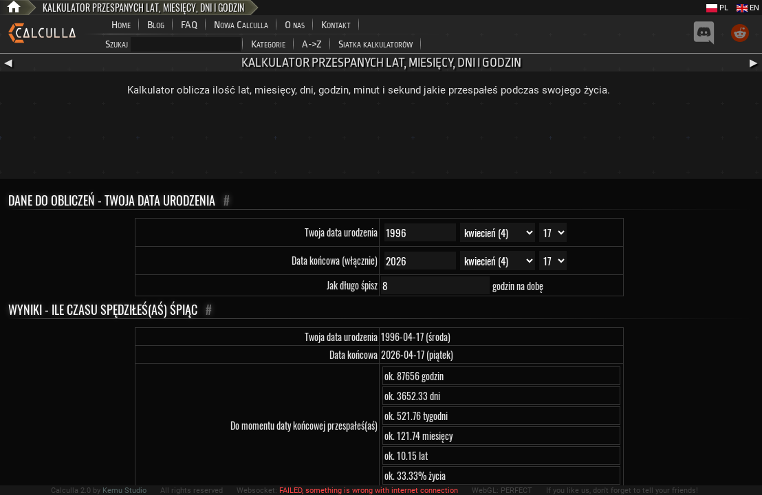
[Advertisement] (381, 141)
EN (748, 7)
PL (717, 7)
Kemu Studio (124, 490)
